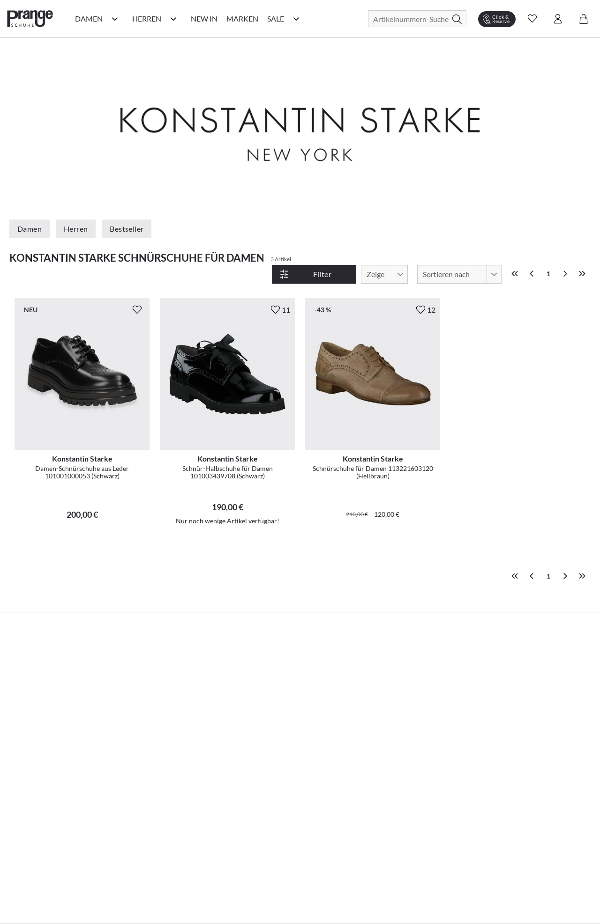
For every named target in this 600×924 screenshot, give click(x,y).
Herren (76, 228)
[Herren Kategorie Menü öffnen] (173, 18)
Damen (29, 228)
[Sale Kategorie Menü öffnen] (296, 18)
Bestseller (126, 228)
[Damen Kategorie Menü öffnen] (114, 18)
